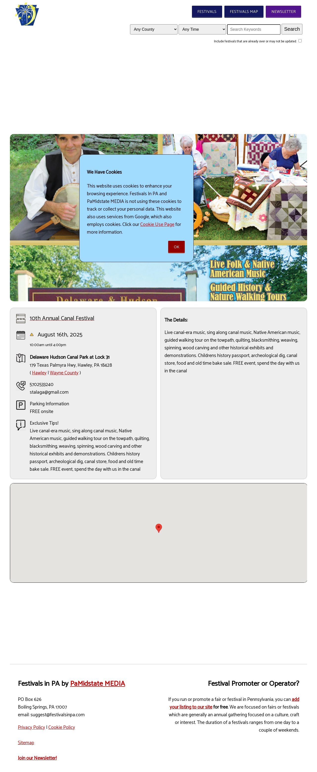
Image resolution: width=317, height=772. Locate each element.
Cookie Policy (61, 727)
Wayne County (64, 373)
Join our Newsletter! (37, 758)
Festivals (206, 11)
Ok (176, 247)
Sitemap (26, 743)
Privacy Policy (31, 727)
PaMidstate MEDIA (97, 684)
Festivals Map (244, 11)
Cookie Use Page (157, 224)
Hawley (39, 373)
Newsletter (283, 11)
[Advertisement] (158, 92)
